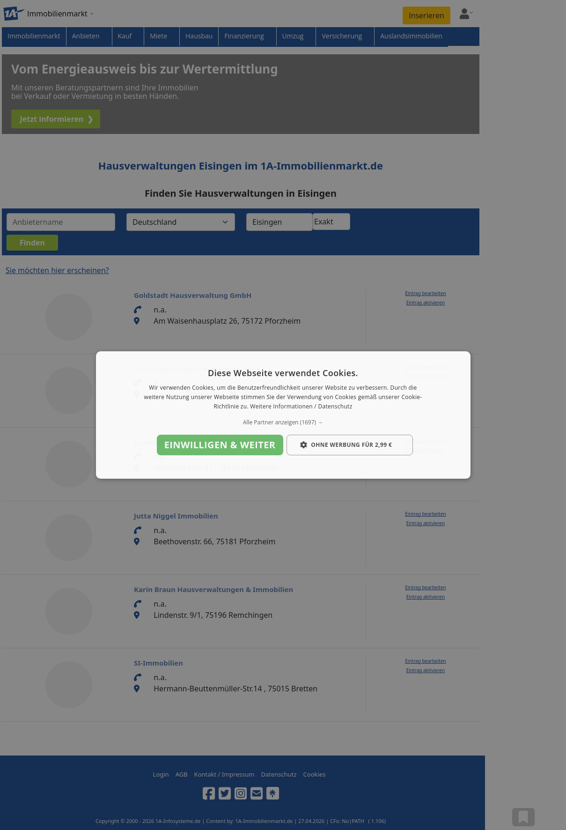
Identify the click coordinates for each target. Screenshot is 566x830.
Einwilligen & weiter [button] (220, 444)
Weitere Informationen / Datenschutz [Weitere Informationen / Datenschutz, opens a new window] (301, 406)
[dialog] (283, 415)
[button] (283, 422)
